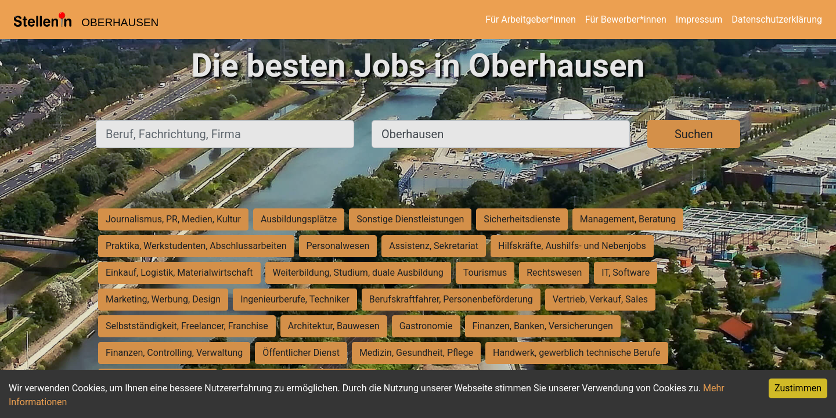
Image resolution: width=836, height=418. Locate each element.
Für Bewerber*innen (625, 19)
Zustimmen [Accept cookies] (797, 388)
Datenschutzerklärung (777, 19)
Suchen (694, 134)
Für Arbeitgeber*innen (530, 19)
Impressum (699, 19)
